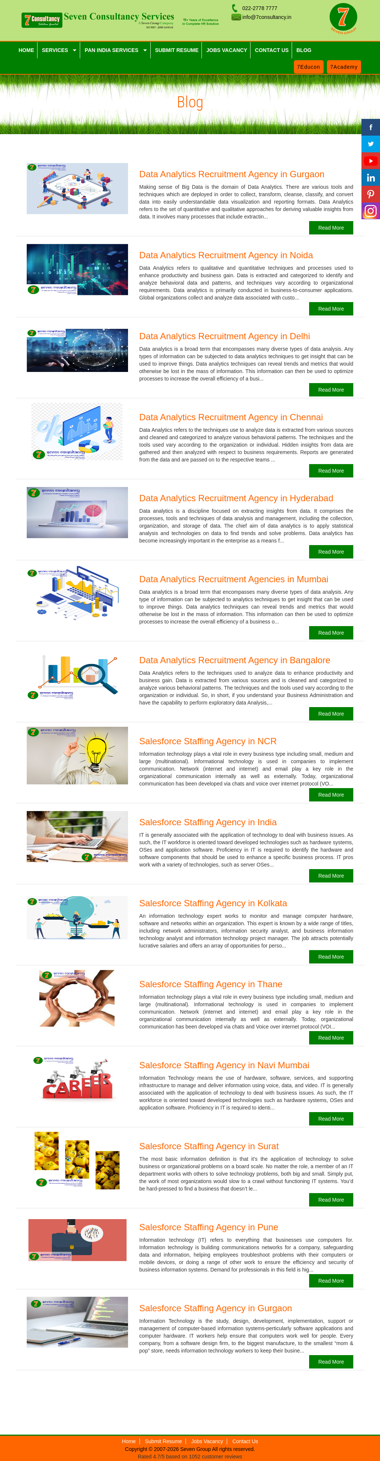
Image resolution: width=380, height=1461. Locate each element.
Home (129, 1441)
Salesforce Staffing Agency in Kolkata (213, 903)
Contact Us (245, 1441)
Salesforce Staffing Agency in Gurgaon (215, 1308)
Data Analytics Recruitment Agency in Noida (226, 255)
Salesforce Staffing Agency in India (207, 822)
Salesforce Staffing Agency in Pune (208, 1227)
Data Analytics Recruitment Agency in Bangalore (234, 660)
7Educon (308, 67)
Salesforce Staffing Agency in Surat (209, 1146)
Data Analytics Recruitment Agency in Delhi (224, 336)
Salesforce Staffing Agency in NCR (207, 741)
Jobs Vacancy (207, 1441)
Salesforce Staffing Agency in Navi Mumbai (224, 1065)
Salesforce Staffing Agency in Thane (210, 984)
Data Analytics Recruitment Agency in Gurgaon (231, 174)
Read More (331, 228)
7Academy (344, 67)
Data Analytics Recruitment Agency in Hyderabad (236, 498)
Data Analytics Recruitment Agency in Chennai (231, 417)
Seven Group (196, 1449)
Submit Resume (163, 1441)
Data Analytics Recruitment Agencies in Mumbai (233, 579)
